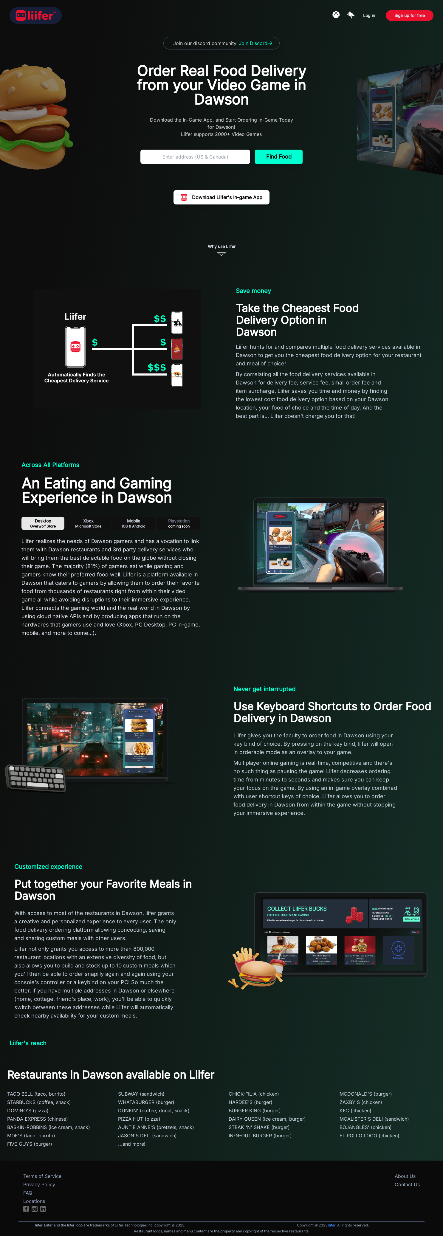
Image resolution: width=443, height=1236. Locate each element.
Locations (34, 1201)
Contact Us (407, 1184)
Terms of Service (42, 1176)
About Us (405, 1176)
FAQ (27, 1193)
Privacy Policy (39, 1184)
